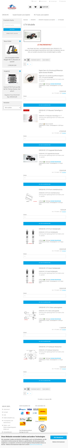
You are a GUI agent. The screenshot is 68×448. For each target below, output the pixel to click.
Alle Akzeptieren (58, 437)
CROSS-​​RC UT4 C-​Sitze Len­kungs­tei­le (50, 308)
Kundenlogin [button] (53, 1)
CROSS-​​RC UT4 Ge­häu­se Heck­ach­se (50, 347)
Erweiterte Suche (12, 34)
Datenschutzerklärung (36, 444)
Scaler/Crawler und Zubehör (21, 15)
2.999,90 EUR (12, 66)
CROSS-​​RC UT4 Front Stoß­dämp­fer (49, 229)
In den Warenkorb (44, 105)
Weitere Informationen (58, 442)
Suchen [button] (34, 1)
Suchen (12, 30)
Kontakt (5, 412)
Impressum (6, 409)
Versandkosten (7, 432)
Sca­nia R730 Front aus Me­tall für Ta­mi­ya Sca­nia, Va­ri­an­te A (12, 89)
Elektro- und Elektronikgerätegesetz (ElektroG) (9, 427)
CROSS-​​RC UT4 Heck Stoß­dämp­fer (49, 268)
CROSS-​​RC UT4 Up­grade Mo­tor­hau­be (50, 151)
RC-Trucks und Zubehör (41, 15)
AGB (4, 415)
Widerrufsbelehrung (8, 418)
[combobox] (35, 60)
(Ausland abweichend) (55, 84)
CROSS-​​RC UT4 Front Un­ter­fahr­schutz (50, 190)
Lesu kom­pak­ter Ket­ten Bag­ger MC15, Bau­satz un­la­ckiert (12, 60)
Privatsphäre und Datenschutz (8, 422)
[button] (43, 1)
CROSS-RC (5, 15)
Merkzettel (62, 1)
